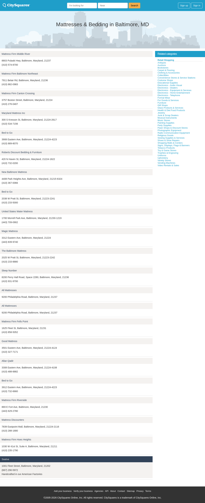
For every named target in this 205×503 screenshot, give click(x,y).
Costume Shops (165, 80)
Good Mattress (9, 341)
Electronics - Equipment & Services (174, 90)
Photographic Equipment (169, 130)
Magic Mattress (10, 231)
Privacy (140, 491)
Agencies (98, 491)
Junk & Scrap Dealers (168, 115)
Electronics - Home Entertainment (174, 93)
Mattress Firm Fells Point (15, 321)
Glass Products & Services (170, 108)
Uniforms (162, 155)
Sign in (196, 5)
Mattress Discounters (13, 419)
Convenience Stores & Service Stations (176, 77)
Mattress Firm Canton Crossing (18, 93)
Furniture (162, 103)
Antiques (162, 62)
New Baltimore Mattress (14, 172)
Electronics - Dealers (168, 88)
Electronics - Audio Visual (170, 85)
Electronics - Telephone (169, 95)
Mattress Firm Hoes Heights (16, 439)
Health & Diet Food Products (171, 110)
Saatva (5, 459)
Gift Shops (163, 105)
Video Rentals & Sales (168, 165)
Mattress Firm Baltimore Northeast (20, 73)
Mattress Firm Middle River (16, 54)
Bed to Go (7, 132)
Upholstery (163, 158)
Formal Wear (164, 98)
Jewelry (161, 113)
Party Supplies (165, 125)
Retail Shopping (166, 60)
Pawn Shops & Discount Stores (173, 128)
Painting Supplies (166, 123)
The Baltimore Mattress (14, 250)
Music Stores (164, 120)
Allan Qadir (7, 361)
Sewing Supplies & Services (171, 138)
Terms (148, 491)
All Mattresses (9, 290)
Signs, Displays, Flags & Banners (174, 145)
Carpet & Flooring (166, 70)
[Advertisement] (180, 192)
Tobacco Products (166, 148)
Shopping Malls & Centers (170, 143)
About (113, 491)
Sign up (184, 5)
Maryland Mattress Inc (13, 113)
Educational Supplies (168, 82)
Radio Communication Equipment (174, 133)
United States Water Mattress (17, 211)
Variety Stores (164, 160)
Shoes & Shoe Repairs (169, 140)
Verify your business (83, 491)
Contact (121, 491)
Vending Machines (166, 163)
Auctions (162, 65)
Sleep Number (9, 270)
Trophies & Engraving (168, 153)
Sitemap (131, 491)
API (106, 491)
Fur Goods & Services (168, 100)
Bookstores (163, 67)
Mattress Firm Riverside (14, 400)
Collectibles (163, 75)
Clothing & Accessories (169, 72)
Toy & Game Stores (167, 150)
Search (134, 5)
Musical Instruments (167, 118)
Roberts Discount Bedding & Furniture (22, 152)
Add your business (63, 491)
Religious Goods (165, 135)
